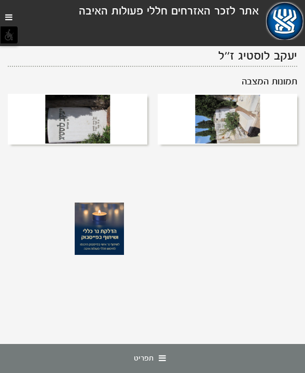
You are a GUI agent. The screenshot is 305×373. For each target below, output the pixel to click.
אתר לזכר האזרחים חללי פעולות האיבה (169, 11)
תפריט (152, 358)
